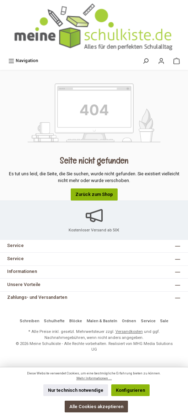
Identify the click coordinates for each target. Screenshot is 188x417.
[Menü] (23, 60)
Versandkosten (129, 331)
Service (148, 321)
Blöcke (75, 321)
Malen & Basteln (102, 321)
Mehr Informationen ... (94, 378)
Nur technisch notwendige (75, 390)
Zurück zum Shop (94, 194)
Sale (164, 321)
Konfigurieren (130, 390)
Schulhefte (54, 321)
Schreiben (29, 321)
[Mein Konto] (161, 60)
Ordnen (129, 321)
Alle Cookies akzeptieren (96, 406)
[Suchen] (146, 60)
